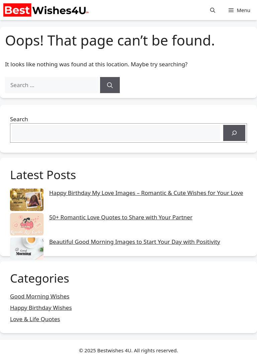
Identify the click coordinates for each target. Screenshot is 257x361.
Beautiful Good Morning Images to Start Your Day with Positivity (134, 241)
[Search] (110, 85)
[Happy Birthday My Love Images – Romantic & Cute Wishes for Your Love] (27, 201)
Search (19, 119)
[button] (212, 10)
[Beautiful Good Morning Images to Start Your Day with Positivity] (27, 249)
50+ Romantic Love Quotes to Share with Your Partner (120, 217)
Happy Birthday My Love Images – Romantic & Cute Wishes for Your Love (146, 193)
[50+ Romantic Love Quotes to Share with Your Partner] (27, 225)
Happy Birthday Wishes (41, 307)
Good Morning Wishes (39, 296)
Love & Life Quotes (35, 319)
